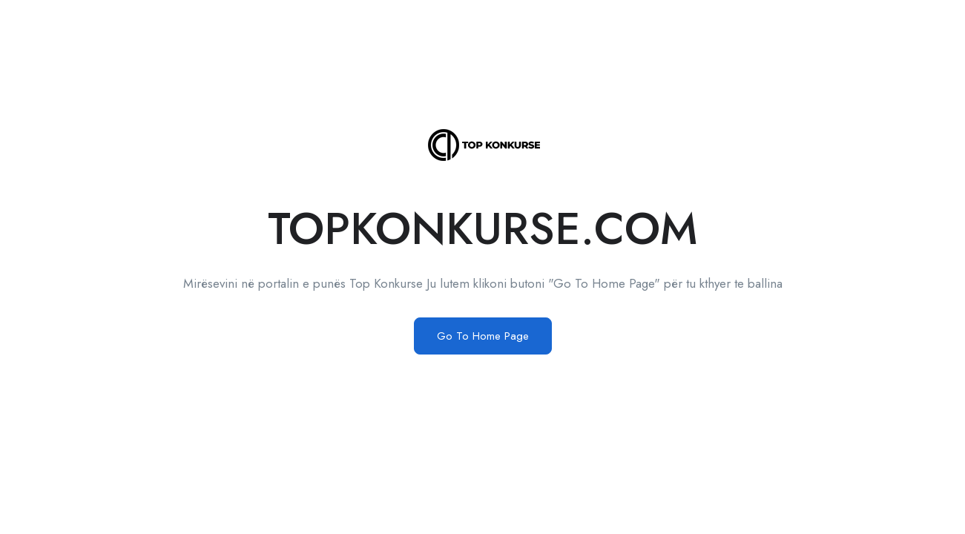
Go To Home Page (483, 336)
